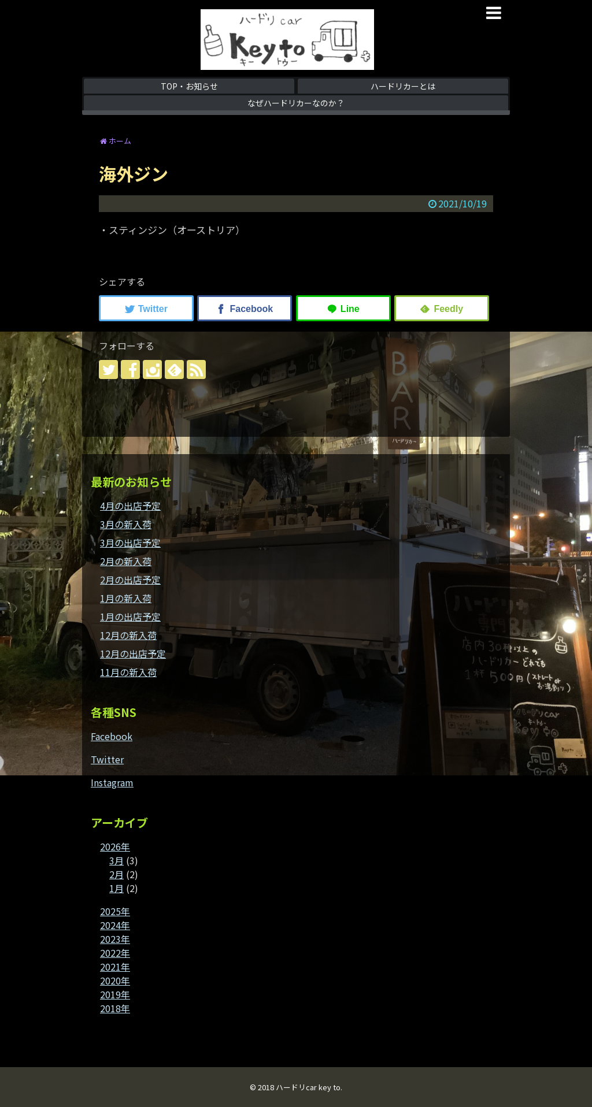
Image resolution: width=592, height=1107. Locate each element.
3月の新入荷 (125, 524)
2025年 (115, 911)
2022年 (115, 953)
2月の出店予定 (130, 579)
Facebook (111, 736)
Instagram (112, 782)
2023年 (115, 939)
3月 (116, 860)
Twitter (107, 759)
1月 (116, 888)
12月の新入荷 (128, 635)
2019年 (115, 994)
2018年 (115, 1008)
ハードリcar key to (308, 1087)
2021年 (115, 967)
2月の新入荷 (125, 561)
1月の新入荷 (125, 598)
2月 (116, 874)
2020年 (115, 980)
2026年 (115, 846)
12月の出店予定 (133, 653)
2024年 (115, 925)
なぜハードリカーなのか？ (296, 103)
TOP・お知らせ (189, 86)
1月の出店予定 (130, 616)
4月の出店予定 (130, 505)
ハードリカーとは (403, 86)
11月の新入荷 (128, 672)
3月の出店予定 (130, 542)
